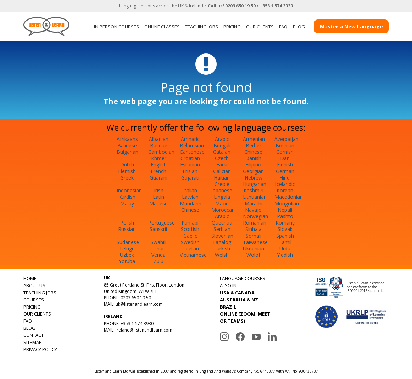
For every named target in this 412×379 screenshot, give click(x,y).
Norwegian (255, 216)
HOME (30, 278)
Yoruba (127, 261)
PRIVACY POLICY (40, 349)
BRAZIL (228, 307)
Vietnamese (193, 254)
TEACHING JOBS (201, 26)
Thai (158, 248)
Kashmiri (253, 190)
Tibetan (190, 248)
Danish (253, 158)
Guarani (158, 177)
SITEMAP (32, 342)
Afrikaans (127, 139)
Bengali (221, 145)
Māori (222, 203)
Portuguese (161, 222)
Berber (253, 145)
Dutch (127, 164)
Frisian (190, 171)
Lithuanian (255, 196)
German (285, 171)
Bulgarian (127, 151)
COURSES (33, 299)
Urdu (284, 248)
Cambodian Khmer (161, 155)
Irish (158, 190)
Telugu (127, 248)
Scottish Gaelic (190, 232)
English (159, 164)
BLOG (299, 26)
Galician (222, 171)
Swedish (190, 242)
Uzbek (127, 254)
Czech (222, 158)
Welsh (222, 254)
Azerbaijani (287, 139)
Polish (127, 222)
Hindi (285, 177)
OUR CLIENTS (260, 26)
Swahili (158, 242)
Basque (158, 145)
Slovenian (222, 235)
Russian (127, 229)
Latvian (190, 196)
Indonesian (129, 190)
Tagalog (221, 242)
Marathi (253, 203)
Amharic (190, 139)
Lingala (222, 196)
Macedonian (288, 196)
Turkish (221, 248)
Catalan (221, 151)
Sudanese (128, 242)
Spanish (285, 235)
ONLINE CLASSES (162, 26)
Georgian (253, 171)
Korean (285, 190)
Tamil (285, 242)
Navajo (253, 210)
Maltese (158, 203)
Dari (285, 158)
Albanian (158, 139)
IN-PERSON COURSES (116, 26)
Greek (127, 177)
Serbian (221, 229)
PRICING (232, 26)
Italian (190, 190)
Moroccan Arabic (223, 213)
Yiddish (285, 254)
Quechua (222, 222)
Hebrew (253, 177)
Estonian (190, 164)
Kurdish (126, 196)
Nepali (285, 210)
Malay (127, 203)
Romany (285, 222)
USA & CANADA (237, 292)
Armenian (254, 139)
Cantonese (192, 151)
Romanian (254, 222)
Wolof (253, 254)
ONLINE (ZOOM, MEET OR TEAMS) (245, 317)
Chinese (253, 151)
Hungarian (254, 184)
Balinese (127, 145)
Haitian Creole (222, 180)
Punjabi (190, 222)
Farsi (221, 164)
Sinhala (253, 229)
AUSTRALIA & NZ (239, 299)
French (158, 171)
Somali (253, 235)
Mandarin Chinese (190, 206)
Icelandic (285, 184)
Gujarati (190, 177)
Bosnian (284, 145)
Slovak (285, 229)
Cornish (285, 151)
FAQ (283, 26)
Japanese (221, 190)
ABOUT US (34, 285)
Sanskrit (159, 229)
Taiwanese (255, 242)
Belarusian (192, 145)
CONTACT (33, 335)
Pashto (285, 216)
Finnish (285, 164)
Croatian (190, 158)
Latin (158, 196)
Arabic (222, 139)
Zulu (158, 261)
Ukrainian (253, 248)
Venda (158, 254)
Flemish (127, 171)
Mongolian (286, 203)
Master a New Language (351, 26)
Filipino (253, 164)
